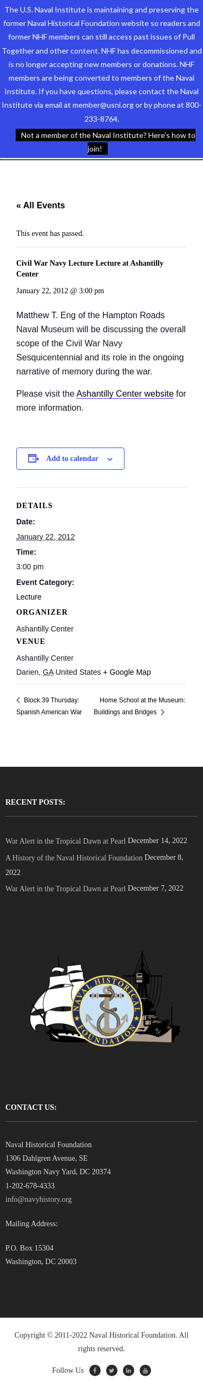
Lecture (29, 597)
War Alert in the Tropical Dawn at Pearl (65, 841)
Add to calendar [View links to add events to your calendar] (72, 459)
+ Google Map (126, 672)
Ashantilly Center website (125, 393)
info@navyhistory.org (38, 1199)
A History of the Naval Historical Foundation (74, 858)
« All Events (40, 205)
